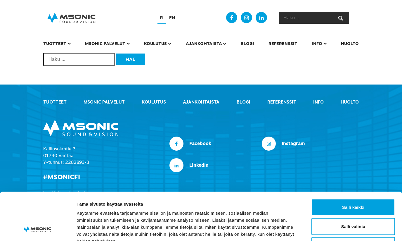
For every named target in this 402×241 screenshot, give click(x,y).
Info (317, 43)
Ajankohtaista (204, 43)
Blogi (247, 43)
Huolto (350, 43)
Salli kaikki (353, 164)
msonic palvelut (105, 43)
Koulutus (155, 43)
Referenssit (282, 43)
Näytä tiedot (312, 229)
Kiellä (353, 202)
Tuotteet (54, 43)
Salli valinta (353, 183)
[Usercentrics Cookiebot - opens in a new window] (37, 229)
